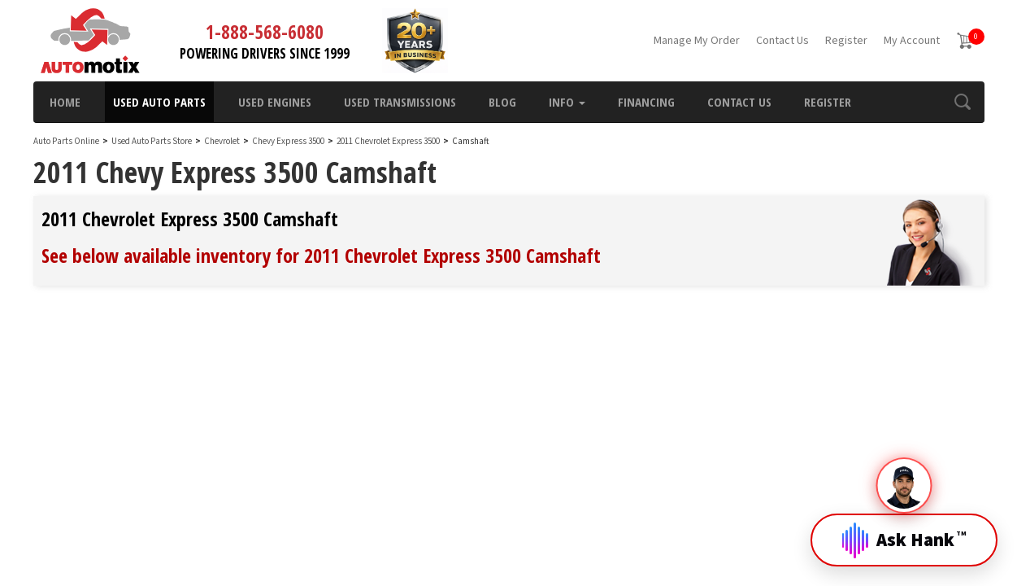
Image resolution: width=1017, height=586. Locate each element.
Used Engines (274, 102)
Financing (646, 102)
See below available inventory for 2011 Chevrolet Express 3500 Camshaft (321, 255)
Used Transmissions (400, 102)
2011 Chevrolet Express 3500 (389, 141)
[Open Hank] (904, 527)
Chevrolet (222, 141)
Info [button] (567, 102)
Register (846, 41)
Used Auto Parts (159, 102)
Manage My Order (697, 41)
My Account (912, 41)
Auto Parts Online (66, 141)
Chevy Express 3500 (289, 141)
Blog (502, 102)
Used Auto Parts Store (151, 141)
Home (65, 102)
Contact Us (782, 41)
